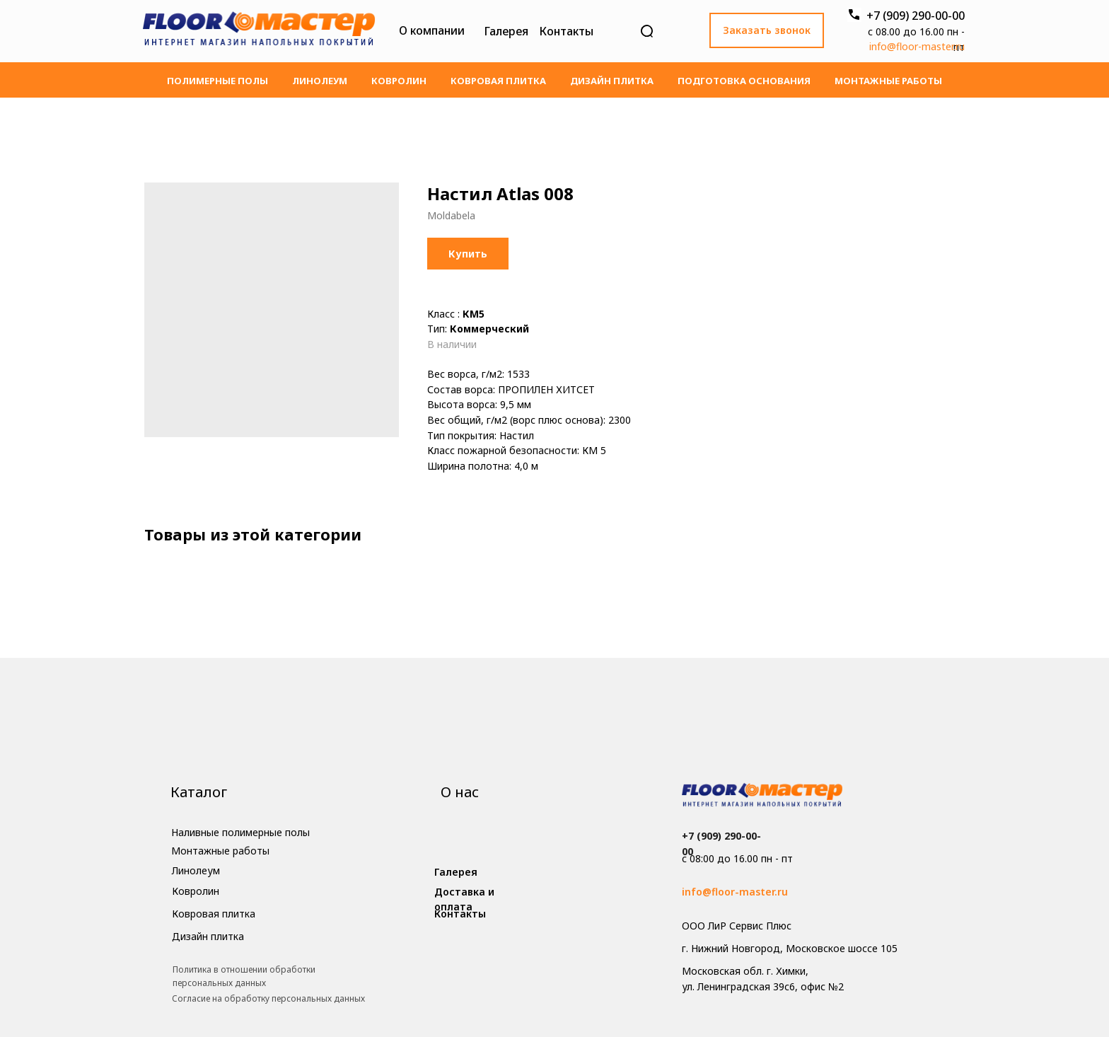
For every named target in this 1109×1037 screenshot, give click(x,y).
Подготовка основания (744, 80)
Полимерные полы (217, 80)
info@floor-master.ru (917, 46)
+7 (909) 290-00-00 (915, 15)
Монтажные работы (888, 80)
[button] (766, 30)
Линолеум (319, 80)
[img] (259, 31)
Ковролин (398, 80)
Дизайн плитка (612, 80)
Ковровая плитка (498, 80)
